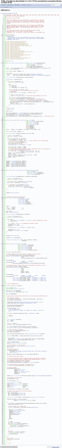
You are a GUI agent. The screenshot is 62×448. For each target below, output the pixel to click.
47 (2, 63)
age (11, 386)
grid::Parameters (11, 319)
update (16, 388)
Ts (8, 221)
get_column (36, 98)
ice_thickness (22, 372)
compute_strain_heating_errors (18, 63)
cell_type (21, 370)
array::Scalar (33, 64)
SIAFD (24, 361)
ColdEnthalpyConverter (34, 333)
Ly (8, 321)
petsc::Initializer (10, 291)
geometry (13, 383)
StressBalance (10, 365)
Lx (8, 320)
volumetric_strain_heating (36, 397)
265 (2, 285)
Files (29, 4)
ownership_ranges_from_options (15, 327)
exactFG (22, 92)
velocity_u (21, 393)
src (1, 7)
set (9, 211)
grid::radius (18, 220)
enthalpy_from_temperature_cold (19, 170)
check (10, 111)
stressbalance (5, 7)
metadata (11, 346)
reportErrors (14, 243)
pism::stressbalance (19, 288)
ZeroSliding (32, 362)
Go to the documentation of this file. (9, 13)
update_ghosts (14, 192)
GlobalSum (21, 114)
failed (11, 109)
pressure (28, 187)
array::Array (14, 409)
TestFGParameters (13, 92)
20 (2, 35)
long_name (17, 346)
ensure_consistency (16, 375)
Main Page (3, 4)
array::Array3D (33, 63)
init (16, 378)
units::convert (16, 277)
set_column (15, 225)
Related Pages (10, 4)
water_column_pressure (16, 384)
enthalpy (13, 385)
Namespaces (18, 4)
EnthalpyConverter (31, 170)
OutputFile (10, 407)
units (31, 346)
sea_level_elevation (16, 343)
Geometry (9, 342)
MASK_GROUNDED (14, 212)
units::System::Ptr (22, 244)
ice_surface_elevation (24, 371)
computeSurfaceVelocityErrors (18, 120)
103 (2, 120)
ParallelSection (10, 79)
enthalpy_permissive (20, 186)
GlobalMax (21, 113)
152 (2, 170)
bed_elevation (22, 369)
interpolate (27, 150)
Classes (24, 4)
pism (11, 61)
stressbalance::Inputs (12, 382)
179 (2, 197)
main (8, 285)
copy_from (12, 237)
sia (10, 7)
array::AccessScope (10, 77)
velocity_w (21, 395)
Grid (31, 65)
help (12, 35)
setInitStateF (14, 197)
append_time (13, 431)
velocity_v (21, 394)
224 (2, 243)
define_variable (14, 423)
